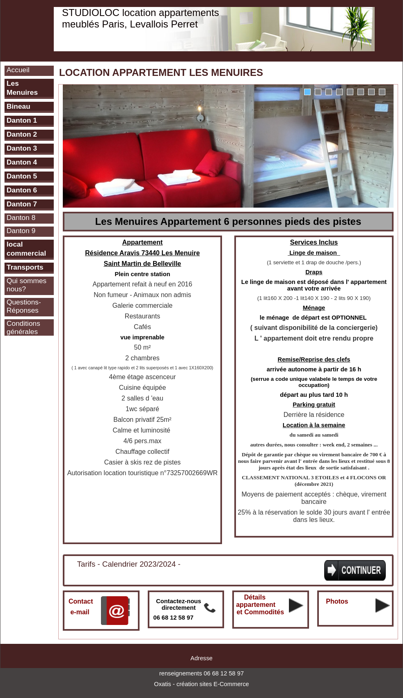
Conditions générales (23, 327)
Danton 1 (22, 120)
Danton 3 (22, 148)
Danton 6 (22, 190)
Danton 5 (22, 176)
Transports (25, 267)
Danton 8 (21, 217)
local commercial (26, 248)
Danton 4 (22, 162)
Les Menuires (22, 87)
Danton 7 (22, 204)
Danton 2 (22, 134)
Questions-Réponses (24, 306)
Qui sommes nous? (26, 285)
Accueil (18, 70)
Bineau (18, 106)
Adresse (201, 658)
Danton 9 (21, 231)
